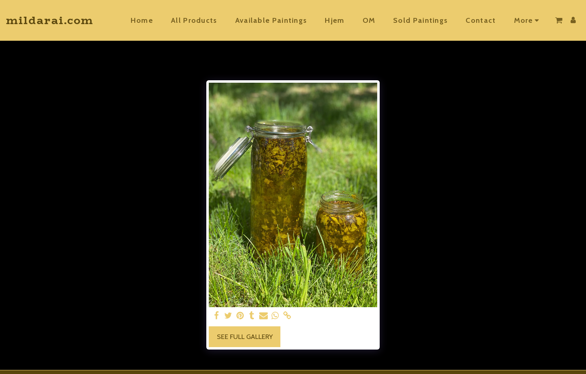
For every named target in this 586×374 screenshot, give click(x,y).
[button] (559, 20)
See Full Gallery (245, 336)
